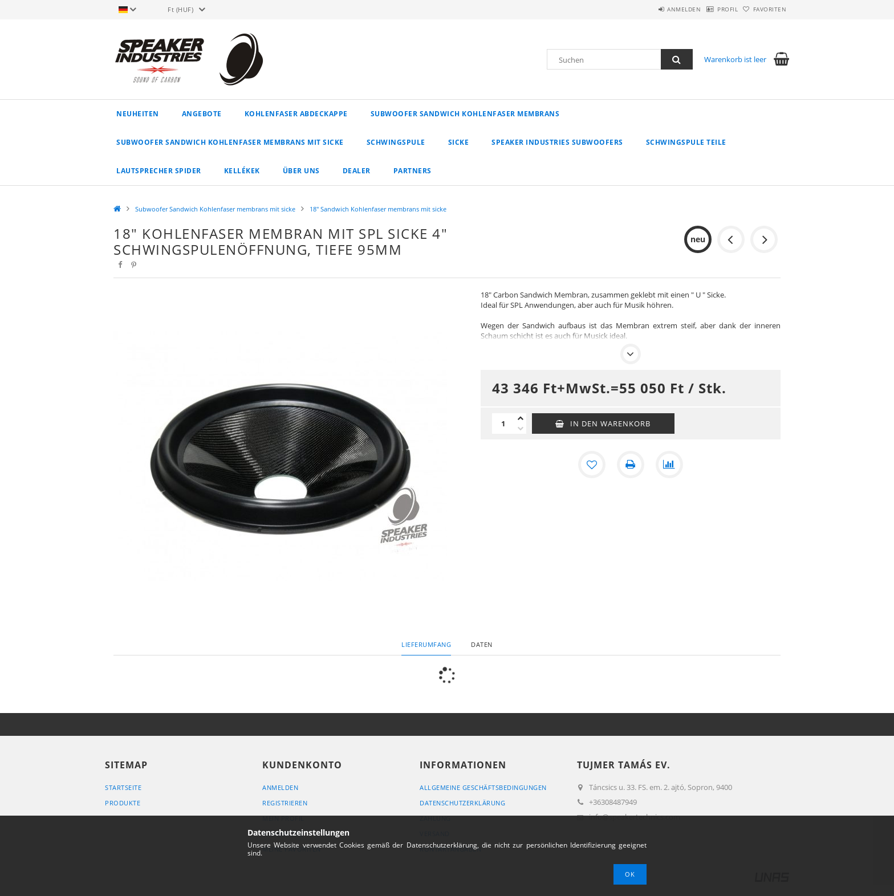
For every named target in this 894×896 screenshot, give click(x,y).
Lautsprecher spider (158, 171)
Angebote (202, 114)
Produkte (122, 803)
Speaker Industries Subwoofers (557, 142)
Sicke (458, 142)
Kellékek (242, 171)
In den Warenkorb (610, 423)
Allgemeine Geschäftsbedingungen (483, 787)
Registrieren (284, 803)
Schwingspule (396, 142)
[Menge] (503, 423)
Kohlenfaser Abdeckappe (296, 114)
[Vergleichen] (669, 464)
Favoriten (764, 9)
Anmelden (655, 9)
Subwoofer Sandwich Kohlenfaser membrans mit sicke (230, 142)
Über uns (301, 171)
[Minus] (520, 428)
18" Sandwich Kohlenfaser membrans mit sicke (378, 209)
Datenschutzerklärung (462, 803)
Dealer (357, 171)
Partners (412, 171)
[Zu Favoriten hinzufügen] (592, 464)
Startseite (123, 787)
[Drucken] (630, 464)
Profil (710, 9)
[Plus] (520, 418)
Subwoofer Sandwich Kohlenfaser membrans (465, 114)
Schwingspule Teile (686, 142)
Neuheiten (137, 114)
